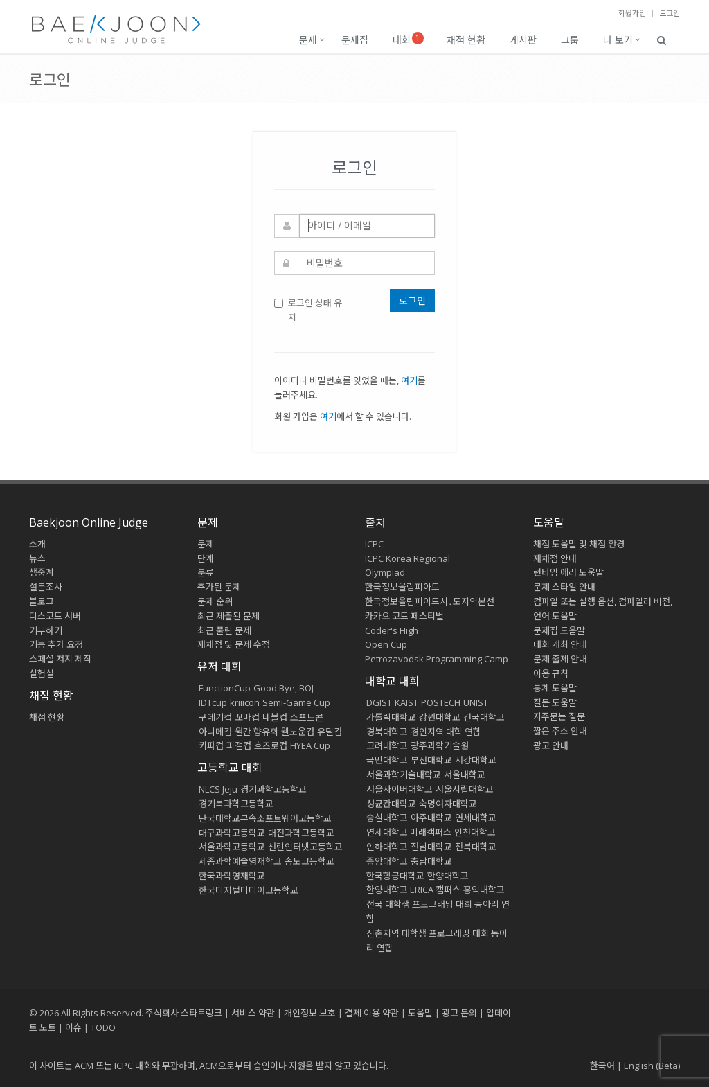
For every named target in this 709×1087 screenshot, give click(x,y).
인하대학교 (387, 846)
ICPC (374, 544)
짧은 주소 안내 (560, 731)
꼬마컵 (247, 717)
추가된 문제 (219, 587)
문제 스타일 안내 (564, 587)
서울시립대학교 (465, 789)
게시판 (523, 39)
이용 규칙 (550, 673)
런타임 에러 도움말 (568, 572)
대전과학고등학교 (301, 833)
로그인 (669, 13)
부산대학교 (431, 760)
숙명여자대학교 (448, 803)
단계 (205, 558)
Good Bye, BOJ (283, 688)
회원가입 (632, 13)
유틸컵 (329, 731)
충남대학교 (431, 861)
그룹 (570, 39)
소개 (37, 544)
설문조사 (45, 587)
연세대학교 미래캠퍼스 (408, 832)
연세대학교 (475, 817)
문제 (308, 39)
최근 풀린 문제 (224, 630)
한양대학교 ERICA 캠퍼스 (413, 889)
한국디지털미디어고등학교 (248, 890)
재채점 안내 (555, 558)
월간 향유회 (256, 731)
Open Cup (386, 644)
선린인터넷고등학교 (305, 846)
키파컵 (211, 745)
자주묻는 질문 (559, 716)
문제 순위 (215, 601)
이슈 (73, 1027)
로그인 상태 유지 (308, 310)
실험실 (41, 673)
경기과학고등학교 (273, 789)
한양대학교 (448, 875)
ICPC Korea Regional (407, 558)
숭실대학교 (387, 817)
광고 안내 (550, 745)
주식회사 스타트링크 (183, 1013)
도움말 (548, 522)
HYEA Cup (310, 745)
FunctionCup (225, 688)
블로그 (41, 601)
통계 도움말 (555, 688)
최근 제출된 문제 (228, 616)
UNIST (475, 702)
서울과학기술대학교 (403, 774)
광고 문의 (459, 1013)
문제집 (354, 39)
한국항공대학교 (395, 875)
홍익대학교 (484, 889)
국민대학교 (387, 760)
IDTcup (213, 702)
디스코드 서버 (55, 616)
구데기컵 (215, 717)
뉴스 (37, 558)
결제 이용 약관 (372, 1013)
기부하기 (45, 630)
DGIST (379, 702)
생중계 (41, 572)
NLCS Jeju (218, 789)
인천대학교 (475, 832)
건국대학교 (484, 717)
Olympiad (385, 572)
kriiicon (245, 702)
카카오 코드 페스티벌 (404, 616)
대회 (408, 39)
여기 (409, 380)
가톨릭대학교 (391, 717)
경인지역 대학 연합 (446, 731)
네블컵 (274, 717)
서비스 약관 (253, 1013)
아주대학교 (431, 817)
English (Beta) (652, 1065)
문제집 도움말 (559, 630)
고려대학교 (387, 745)
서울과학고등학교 (232, 846)
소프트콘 (306, 717)
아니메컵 (215, 731)
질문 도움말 (555, 702)
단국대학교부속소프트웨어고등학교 (265, 818)
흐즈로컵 (270, 745)
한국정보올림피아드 (402, 587)
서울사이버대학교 (399, 789)
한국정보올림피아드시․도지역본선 (429, 601)
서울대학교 (464, 774)
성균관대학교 (391, 803)
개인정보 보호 (310, 1013)
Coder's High (391, 630)
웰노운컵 (297, 731)
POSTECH (440, 702)
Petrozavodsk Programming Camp (436, 659)
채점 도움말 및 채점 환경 (579, 544)
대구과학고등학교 (232, 833)
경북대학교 (387, 731)
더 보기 (618, 39)
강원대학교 (439, 717)
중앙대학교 (387, 861)
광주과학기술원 (440, 745)
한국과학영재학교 (232, 875)
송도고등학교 (309, 861)
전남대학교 (431, 846)
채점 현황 (466, 39)
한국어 (602, 1065)
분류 (205, 572)
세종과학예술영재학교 (240, 861)
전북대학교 (475, 846)
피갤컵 (238, 745)
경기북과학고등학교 (236, 803)
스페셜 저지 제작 (60, 659)
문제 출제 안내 (560, 659)
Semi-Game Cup (296, 702)
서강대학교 (475, 760)
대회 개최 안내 (560, 644)
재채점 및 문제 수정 (233, 644)
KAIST (406, 702)
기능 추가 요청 (56, 644)
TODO (103, 1027)
